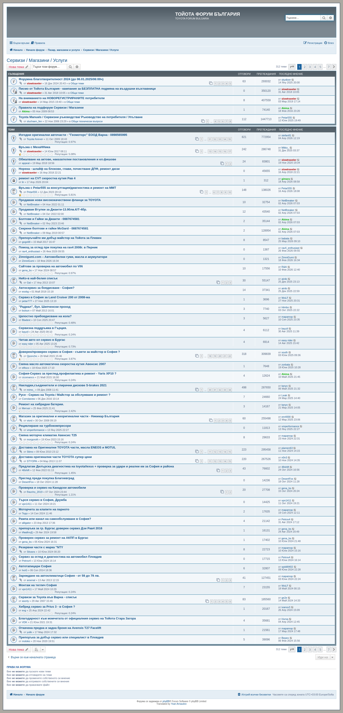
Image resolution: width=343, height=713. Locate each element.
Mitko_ (285, 147)
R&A (284, 266)
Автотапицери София (35, 566)
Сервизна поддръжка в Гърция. (43, 328)
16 (225, 151)
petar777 (27, 301)
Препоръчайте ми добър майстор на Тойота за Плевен (60, 238)
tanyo (285, 385)
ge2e (284, 597)
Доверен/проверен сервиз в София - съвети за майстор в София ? (69, 351)
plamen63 (287, 448)
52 (215, 139)
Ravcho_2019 (35, 492)
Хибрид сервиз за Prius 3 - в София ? (47, 606)
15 (220, 151)
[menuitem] (38, 43)
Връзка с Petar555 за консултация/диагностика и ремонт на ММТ (67, 187)
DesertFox (28, 482)
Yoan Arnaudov (179, 704)
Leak (284, 395)
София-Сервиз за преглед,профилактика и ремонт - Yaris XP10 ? (67, 373)
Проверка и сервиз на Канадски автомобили (52, 487)
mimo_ (30, 389)
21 (225, 356)
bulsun (25, 310)
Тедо (25, 513)
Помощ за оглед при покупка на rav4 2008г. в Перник (58, 247)
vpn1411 (27, 504)
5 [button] (320, 67)
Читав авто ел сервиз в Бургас (42, 339)
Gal (29, 282)
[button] (291, 67)
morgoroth (32, 439)
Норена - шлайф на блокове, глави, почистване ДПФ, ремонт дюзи (69, 169)
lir (23, 182)
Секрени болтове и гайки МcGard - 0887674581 (53, 228)
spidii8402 (287, 566)
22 (230, 356)
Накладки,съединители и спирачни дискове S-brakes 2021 (63, 385)
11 (210, 451)
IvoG (24, 570)
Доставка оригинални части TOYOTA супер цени (55, 457)
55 (230, 139)
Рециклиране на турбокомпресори (45, 425)
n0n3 (284, 457)
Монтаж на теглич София (38, 585)
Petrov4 (286, 519)
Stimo (30, 451)
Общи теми (77, 83)
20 (220, 356)
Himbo (285, 307)
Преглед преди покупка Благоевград (46, 478)
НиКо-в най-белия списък (38, 278)
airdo (284, 278)
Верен (285, 638)
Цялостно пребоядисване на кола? (45, 316)
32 (220, 389)
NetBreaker (33, 204)
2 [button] (304, 67)
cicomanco (28, 377)
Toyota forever (35, 139)
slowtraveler (34, 83)
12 (215, 451)
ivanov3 (286, 607)
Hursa (285, 619)
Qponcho (32, 356)
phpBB (165, 701)
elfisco (25, 367)
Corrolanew (28, 398)
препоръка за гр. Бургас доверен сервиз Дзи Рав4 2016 (60, 528)
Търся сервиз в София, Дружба (43, 500)
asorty (25, 601)
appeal (26, 163)
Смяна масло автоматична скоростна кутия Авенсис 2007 (62, 364)
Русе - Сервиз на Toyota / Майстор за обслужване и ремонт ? (64, 394)
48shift (25, 470)
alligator (26, 522)
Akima (26, 111)
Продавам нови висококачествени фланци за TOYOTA (60, 200)
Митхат (26, 408)
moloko (26, 641)
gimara (286, 178)
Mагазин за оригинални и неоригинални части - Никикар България (69, 416)
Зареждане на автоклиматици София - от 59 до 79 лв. (59, 575)
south (285, 352)
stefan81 (286, 135)
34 (230, 389)
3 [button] (310, 67)
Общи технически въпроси (86, 121)
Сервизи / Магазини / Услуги (37, 60)
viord (29, 420)
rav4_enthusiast (31, 251)
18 (210, 356)
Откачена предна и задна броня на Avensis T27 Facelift (60, 628)
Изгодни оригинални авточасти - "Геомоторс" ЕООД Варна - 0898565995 (73, 135)
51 (210, 139)
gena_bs (27, 270)
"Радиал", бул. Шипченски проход (44, 306)
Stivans (31, 551)
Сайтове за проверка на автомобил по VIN (51, 266)
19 (215, 356)
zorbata (286, 364)
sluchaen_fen (34, 121)
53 (220, 139)
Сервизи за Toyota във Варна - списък (48, 597)
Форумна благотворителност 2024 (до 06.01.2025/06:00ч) (61, 79)
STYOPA (32, 461)
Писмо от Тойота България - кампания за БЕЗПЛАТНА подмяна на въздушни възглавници (87, 88)
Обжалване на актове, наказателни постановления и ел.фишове (67, 159)
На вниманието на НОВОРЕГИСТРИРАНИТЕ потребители (62, 98)
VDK (24, 622)
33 (225, 389)
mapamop (287, 316)
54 (225, 139)
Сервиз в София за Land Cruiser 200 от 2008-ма (54, 297)
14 (215, 151)
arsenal (31, 580)
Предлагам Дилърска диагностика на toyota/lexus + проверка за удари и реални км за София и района (96, 466)
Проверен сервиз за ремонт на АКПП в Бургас (53, 537)
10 (230, 192)
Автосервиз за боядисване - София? (46, 287)
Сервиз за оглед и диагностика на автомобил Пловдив (60, 556)
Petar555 (287, 117)
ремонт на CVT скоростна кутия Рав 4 (47, 178)
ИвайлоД (27, 532)
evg (24, 610)
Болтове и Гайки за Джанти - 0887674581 (49, 219)
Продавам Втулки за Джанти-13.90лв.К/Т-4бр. (53, 209)
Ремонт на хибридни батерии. (41, 404)
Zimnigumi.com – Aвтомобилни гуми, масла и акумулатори (63, 257)
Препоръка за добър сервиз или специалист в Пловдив (61, 637)
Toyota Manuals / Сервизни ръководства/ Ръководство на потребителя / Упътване (81, 117)
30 (210, 389)
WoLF (285, 297)
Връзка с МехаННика (34, 147)
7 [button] (329, 67)
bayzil (25, 331)
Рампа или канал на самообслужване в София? (55, 519)
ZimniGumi (28, 260)
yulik (29, 632)
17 (230, 151)
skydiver (286, 79)
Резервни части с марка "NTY (41, 547)
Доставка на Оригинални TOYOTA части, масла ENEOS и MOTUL (67, 447)
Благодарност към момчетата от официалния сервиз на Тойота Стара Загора (77, 618)
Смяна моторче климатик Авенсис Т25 (48, 435)
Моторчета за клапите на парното (44, 509)
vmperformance (35, 430)
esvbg (25, 291)
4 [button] (315, 67)
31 (215, 389)
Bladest (26, 320)
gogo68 (26, 242)
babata (285, 238)
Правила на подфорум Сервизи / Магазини (51, 107)
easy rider (27, 343)
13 (210, 151)
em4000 (286, 416)
